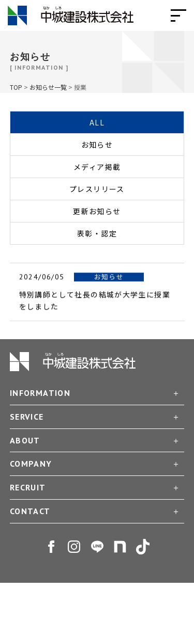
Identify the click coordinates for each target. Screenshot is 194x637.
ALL (97, 122)
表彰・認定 (97, 233)
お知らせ (97, 144)
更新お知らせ (97, 211)
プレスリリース (97, 189)
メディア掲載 (97, 167)
